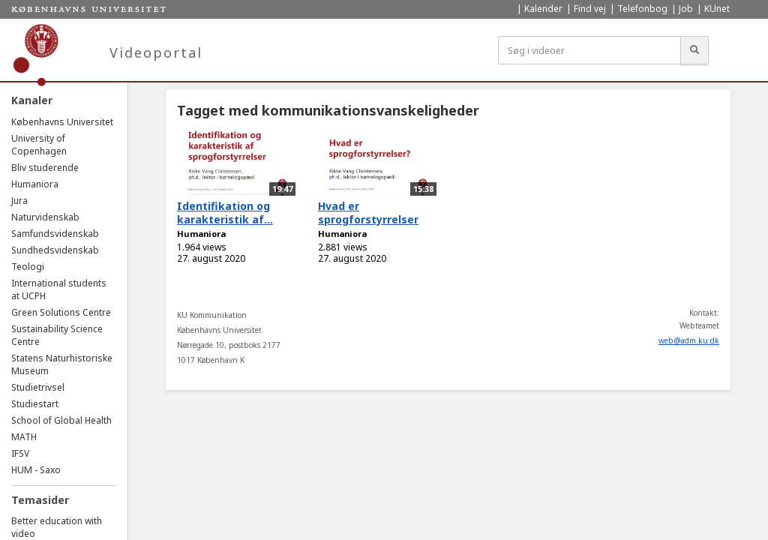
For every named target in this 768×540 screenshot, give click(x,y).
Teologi (27, 266)
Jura (19, 200)
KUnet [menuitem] (717, 8)
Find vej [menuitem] (590, 8)
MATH (24, 436)
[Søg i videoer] (589, 50)
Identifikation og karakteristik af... (225, 213)
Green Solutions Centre (61, 312)
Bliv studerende (45, 167)
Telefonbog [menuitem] (642, 8)
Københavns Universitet (62, 122)
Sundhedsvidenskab (55, 250)
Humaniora (34, 184)
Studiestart (34, 404)
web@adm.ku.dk (688, 340)
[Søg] (694, 50)
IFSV (20, 453)
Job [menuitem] (686, 8)
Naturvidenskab (45, 217)
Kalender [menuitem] (543, 8)
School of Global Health (61, 420)
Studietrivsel (37, 387)
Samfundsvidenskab (55, 233)
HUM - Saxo (36, 470)
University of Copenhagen (39, 145)
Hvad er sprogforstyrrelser (368, 213)
